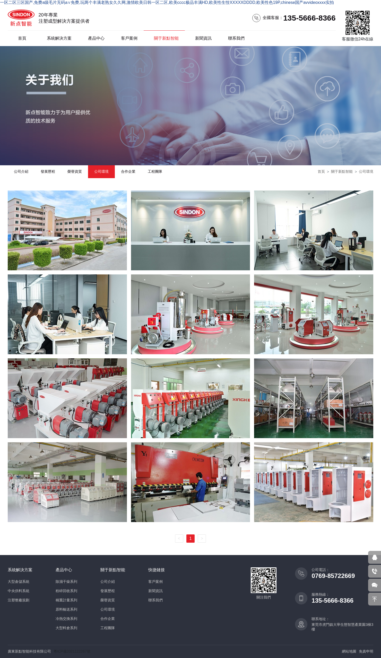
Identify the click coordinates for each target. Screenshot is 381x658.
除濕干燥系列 (66, 581)
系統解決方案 (59, 38)
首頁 (22, 38)
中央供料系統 (18, 591)
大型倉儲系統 (18, 581)
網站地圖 (349, 651)
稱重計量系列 (66, 600)
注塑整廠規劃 (18, 600)
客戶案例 (129, 38)
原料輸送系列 (66, 609)
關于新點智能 (166, 38)
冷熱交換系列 (66, 619)
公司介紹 (21, 171)
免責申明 (366, 651)
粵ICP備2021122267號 (72, 651)
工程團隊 (155, 171)
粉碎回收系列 (66, 591)
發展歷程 (48, 171)
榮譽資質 (74, 171)
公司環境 (101, 171)
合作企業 (128, 171)
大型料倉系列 (66, 628)
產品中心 (96, 38)
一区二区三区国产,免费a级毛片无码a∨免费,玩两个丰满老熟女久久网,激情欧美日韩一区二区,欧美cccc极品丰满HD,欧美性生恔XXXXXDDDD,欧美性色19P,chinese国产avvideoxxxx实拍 (167, 2)
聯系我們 (236, 38)
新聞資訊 (203, 38)
